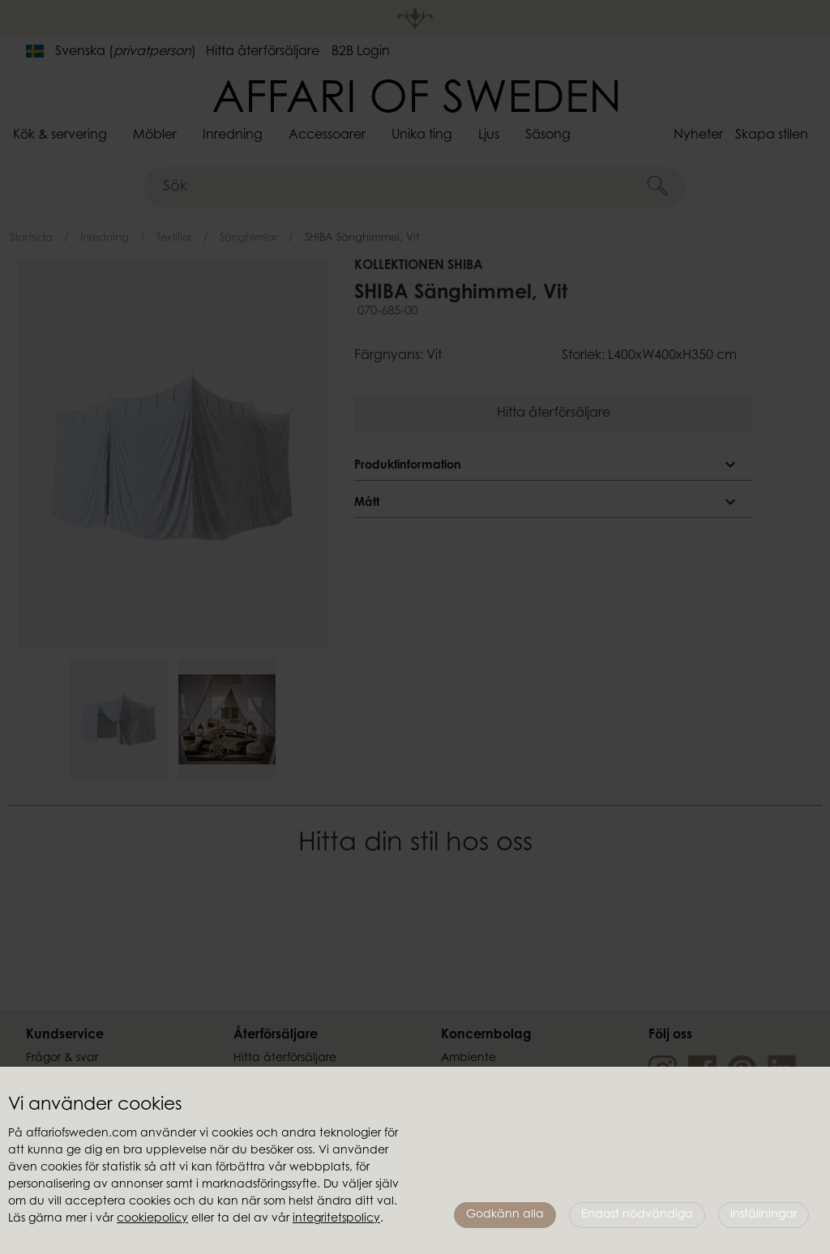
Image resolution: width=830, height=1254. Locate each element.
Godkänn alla (505, 1215)
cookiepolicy (152, 1219)
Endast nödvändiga (637, 1215)
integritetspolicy (336, 1219)
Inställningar (763, 1215)
